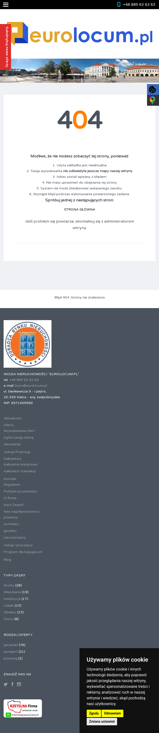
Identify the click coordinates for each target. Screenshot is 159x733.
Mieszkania (12, 592)
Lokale (9, 605)
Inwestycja (12, 599)
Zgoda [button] (94, 713)
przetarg (10, 658)
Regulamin (12, 485)
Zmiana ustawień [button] (102, 721)
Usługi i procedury (18, 545)
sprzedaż (11, 645)
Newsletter (12, 444)
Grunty (9, 585)
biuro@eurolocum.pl (31, 386)
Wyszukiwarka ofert (19, 431)
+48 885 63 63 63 (139, 4)
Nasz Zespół (13, 505)
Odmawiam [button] (112, 713)
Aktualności (13, 418)
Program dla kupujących (23, 552)
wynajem (11, 652)
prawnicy (11, 517)
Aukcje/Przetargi (17, 452)
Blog (7, 560)
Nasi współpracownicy (22, 511)
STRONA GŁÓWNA (79, 209)
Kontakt (10, 479)
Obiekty (10, 612)
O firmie (10, 498)
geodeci (10, 531)
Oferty (9, 425)
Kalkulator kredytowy (21, 464)
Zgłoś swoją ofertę (19, 437)
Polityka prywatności (20, 491)
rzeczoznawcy (15, 537)
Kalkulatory (13, 459)
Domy (8, 619)
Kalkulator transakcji (20, 471)
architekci (11, 524)
